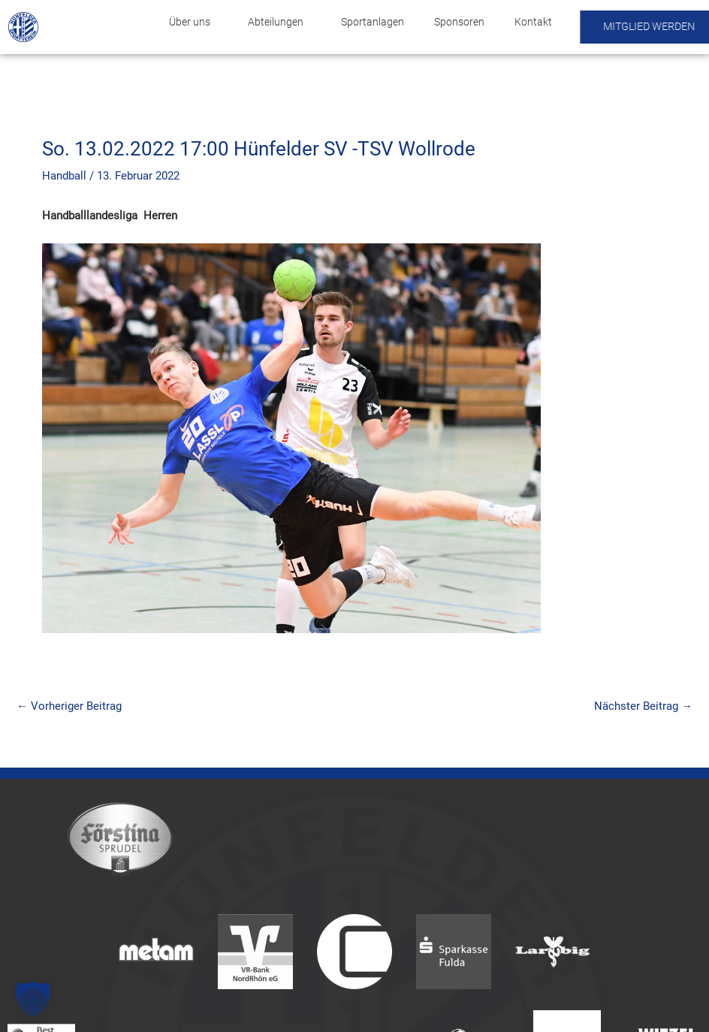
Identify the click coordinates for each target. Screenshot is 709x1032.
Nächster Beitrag (643, 706)
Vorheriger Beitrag (69, 706)
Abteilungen (279, 21)
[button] (33, 999)
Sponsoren (459, 22)
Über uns (193, 21)
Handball (64, 176)
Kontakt (533, 22)
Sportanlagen (372, 22)
